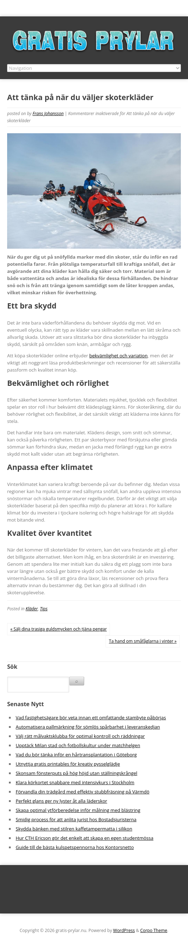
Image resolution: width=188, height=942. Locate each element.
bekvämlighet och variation (118, 355)
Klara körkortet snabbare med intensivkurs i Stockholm (75, 782)
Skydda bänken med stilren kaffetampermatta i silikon (74, 828)
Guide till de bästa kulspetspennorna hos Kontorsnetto (75, 847)
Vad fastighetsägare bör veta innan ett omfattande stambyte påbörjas (91, 717)
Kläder (32, 609)
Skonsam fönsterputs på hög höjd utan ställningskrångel (76, 773)
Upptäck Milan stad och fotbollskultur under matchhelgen (78, 745)
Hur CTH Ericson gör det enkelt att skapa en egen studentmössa (84, 838)
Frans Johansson (47, 113)
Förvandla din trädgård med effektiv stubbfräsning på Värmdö (82, 791)
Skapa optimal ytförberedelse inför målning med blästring (78, 810)
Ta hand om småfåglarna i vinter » (143, 641)
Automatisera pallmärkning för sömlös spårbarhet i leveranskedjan (88, 727)
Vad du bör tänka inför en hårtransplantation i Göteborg (76, 754)
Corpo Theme (153, 930)
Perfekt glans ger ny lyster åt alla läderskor (61, 801)
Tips (43, 609)
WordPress (124, 930)
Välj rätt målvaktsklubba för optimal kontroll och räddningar (80, 736)
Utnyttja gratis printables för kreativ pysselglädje (68, 764)
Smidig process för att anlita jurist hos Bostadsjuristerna (76, 819)
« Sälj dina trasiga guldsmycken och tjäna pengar (58, 629)
